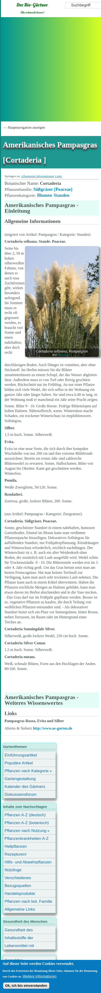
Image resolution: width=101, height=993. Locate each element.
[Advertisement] (50, 69)
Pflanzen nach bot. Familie (28, 901)
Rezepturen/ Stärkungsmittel (18, 855)
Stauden (61, 195)
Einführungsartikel (21, 755)
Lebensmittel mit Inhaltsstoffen (19, 946)
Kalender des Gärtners (25, 786)
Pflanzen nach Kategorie (27, 771)
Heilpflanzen (16, 846)
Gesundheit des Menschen (19, 931)
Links (58, 176)
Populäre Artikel (19, 763)
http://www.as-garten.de (52, 728)
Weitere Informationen (39, 976)
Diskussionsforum (20, 794)
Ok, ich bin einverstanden (26, 986)
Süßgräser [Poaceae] (52, 189)
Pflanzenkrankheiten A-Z (27, 838)
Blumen (44, 195)
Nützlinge (13, 870)
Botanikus (63, 354)
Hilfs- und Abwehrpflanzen (28, 862)
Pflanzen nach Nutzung (25, 830)
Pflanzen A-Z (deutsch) (25, 815)
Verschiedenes (18, 878)
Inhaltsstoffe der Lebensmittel (19, 939)
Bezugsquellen (18, 885)
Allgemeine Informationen (37, 176)
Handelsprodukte (20, 893)
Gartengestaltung (20, 778)
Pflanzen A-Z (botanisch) (27, 823)
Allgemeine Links (20, 909)
